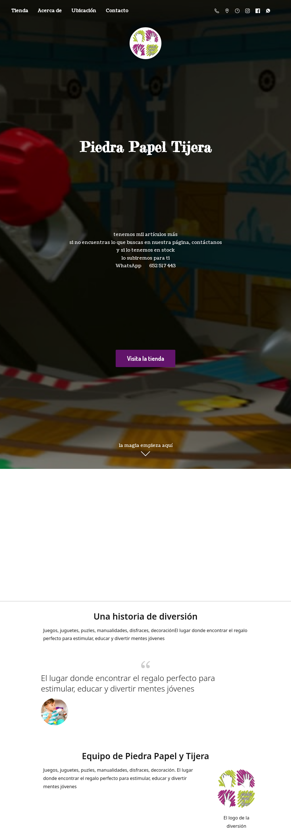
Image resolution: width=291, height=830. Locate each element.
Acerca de (50, 11)
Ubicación (83, 11)
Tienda (19, 11)
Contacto (117, 11)
